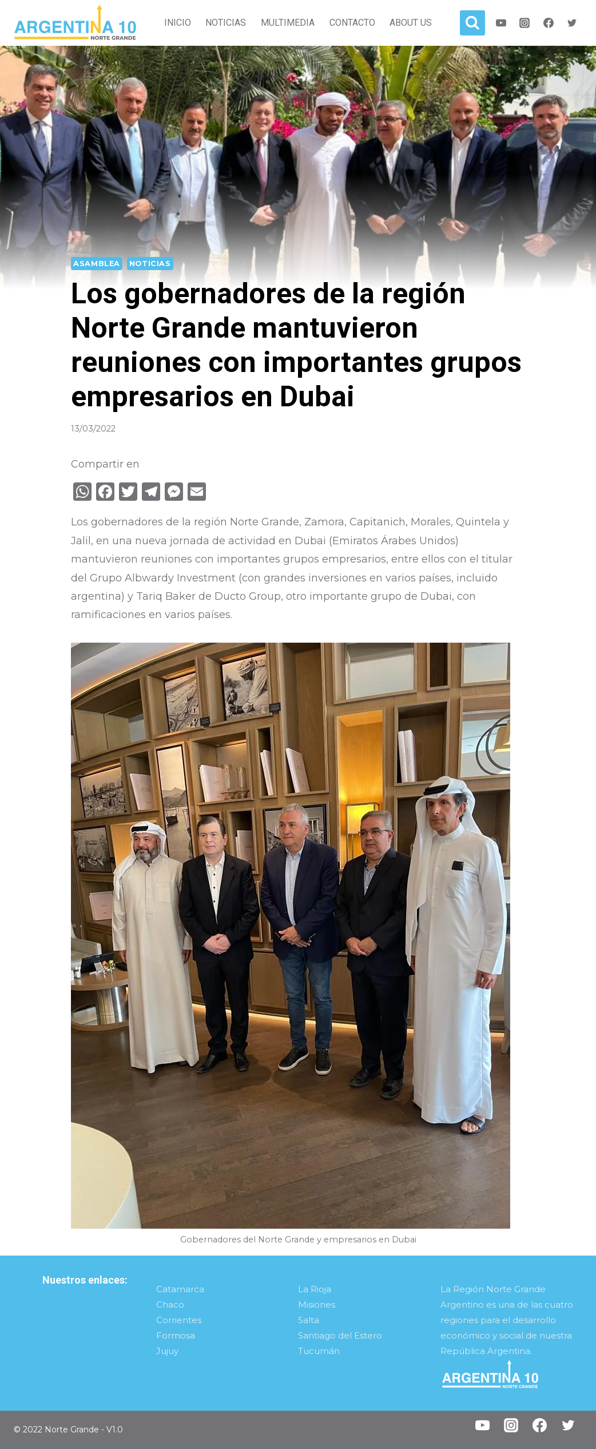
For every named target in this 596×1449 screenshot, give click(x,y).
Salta (308, 1320)
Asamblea (96, 263)
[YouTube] (482, 1425)
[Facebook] (548, 23)
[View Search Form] (472, 22)
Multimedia (288, 22)
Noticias (225, 22)
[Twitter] (572, 23)
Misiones (316, 1304)
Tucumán (319, 1350)
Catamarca (180, 1289)
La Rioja (314, 1289)
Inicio (177, 22)
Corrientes (178, 1320)
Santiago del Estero (340, 1335)
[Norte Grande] (75, 22)
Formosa (175, 1335)
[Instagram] (524, 23)
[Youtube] (501, 23)
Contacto (352, 22)
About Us (411, 22)
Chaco (170, 1304)
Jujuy (167, 1350)
